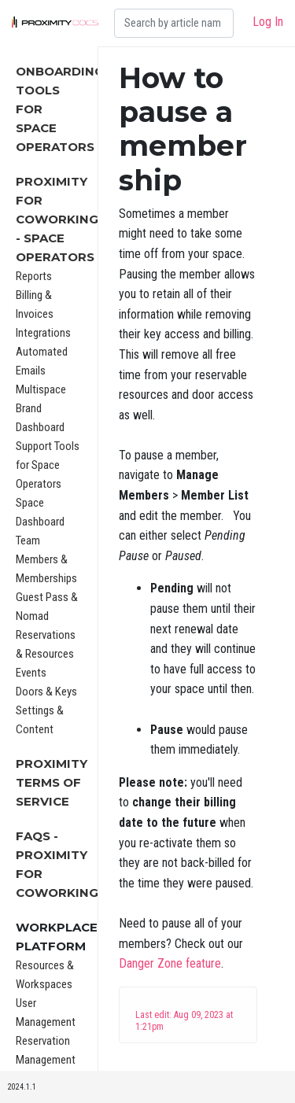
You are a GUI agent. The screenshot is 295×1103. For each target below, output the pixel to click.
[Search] (174, 23)
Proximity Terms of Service (51, 782)
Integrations (43, 333)
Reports (34, 276)
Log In (268, 21)
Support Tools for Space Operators (47, 465)
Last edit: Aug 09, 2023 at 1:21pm (184, 1020)
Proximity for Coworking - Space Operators (57, 219)
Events (31, 673)
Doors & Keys (46, 691)
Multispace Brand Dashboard (41, 408)
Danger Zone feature (170, 963)
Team (28, 540)
